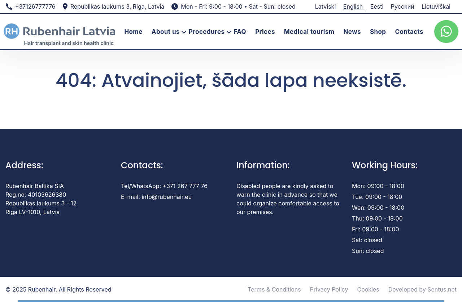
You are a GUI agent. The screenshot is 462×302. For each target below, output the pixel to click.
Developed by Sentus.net (422, 289)
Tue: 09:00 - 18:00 (377, 196)
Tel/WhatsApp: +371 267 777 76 (164, 186)
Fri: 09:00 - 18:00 (375, 229)
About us (166, 31)
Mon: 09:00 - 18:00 (378, 186)
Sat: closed (367, 240)
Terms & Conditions (274, 289)
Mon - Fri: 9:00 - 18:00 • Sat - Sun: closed (238, 6)
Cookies (368, 289)
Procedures (207, 31)
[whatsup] (446, 31)
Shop (378, 31)
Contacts (409, 31)
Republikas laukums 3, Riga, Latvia (117, 6)
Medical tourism (309, 31)
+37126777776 (35, 6)
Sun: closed (368, 250)
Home (133, 31)
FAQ (240, 31)
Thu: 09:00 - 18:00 (377, 218)
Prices (265, 31)
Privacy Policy (329, 289)
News (352, 31)
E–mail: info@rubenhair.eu (156, 196)
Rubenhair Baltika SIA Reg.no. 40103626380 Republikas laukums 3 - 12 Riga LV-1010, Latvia (41, 199)
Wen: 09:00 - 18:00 (378, 207)
